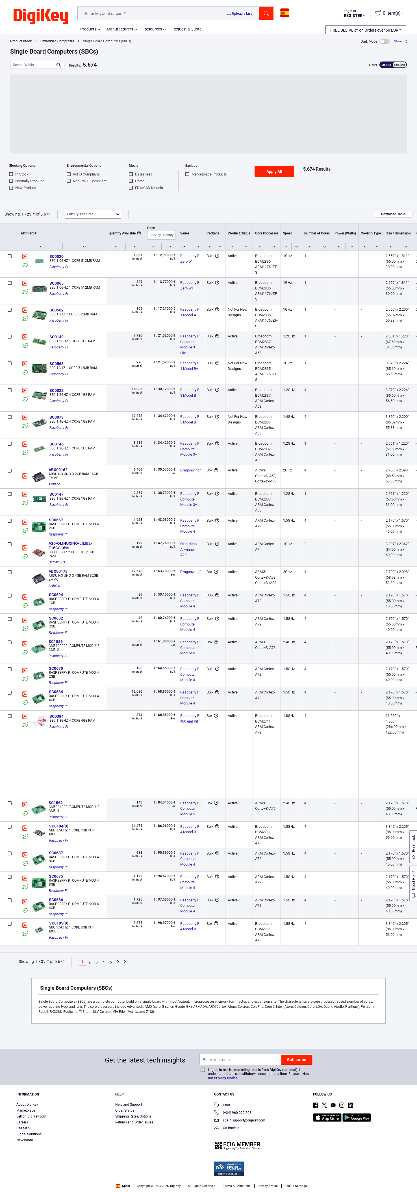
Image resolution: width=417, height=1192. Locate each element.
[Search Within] (32, 65)
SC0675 (56, 876)
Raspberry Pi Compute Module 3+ (190, 448)
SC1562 (56, 802)
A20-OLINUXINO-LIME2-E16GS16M (70, 545)
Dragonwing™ (191, 470)
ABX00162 (58, 469)
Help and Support (128, 1105)
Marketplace (25, 1110)
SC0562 (56, 310)
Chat (222, 1105)
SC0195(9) (58, 923)
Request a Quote (186, 29)
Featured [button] (80, 214)
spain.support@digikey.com (239, 1120)
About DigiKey (27, 1105)
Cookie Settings (295, 1186)
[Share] (400, 41)
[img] (41, 17)
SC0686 (56, 899)
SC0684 (56, 692)
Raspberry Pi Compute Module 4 (190, 526)
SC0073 (56, 417)
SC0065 (56, 283)
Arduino (54, 484)
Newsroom (24, 1140)
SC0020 (56, 256)
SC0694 (56, 594)
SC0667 (56, 520)
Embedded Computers (57, 41)
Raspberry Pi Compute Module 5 (190, 647)
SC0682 (56, 618)
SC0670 (56, 668)
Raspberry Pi (58, 267)
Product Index (21, 41)
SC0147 (56, 494)
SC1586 (56, 641)
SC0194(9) (58, 826)
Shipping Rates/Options (133, 1116)
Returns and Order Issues (134, 1122)
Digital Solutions (29, 1134)
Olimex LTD (57, 562)
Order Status (124, 1110)
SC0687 (56, 853)
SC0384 (56, 716)
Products (88, 29)
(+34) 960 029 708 (232, 1113)
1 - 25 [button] (26, 214)
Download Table (393, 214)
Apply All (274, 171)
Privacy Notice (226, 1078)
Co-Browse (226, 1128)
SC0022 (56, 390)
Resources (153, 29)
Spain (123, 1186)
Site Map (23, 1128)
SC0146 (56, 444)
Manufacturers (120, 29)
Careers (22, 1122)
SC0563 (56, 363)
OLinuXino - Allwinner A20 (189, 549)
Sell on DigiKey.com (31, 1116)
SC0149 (56, 337)
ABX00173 (58, 571)
